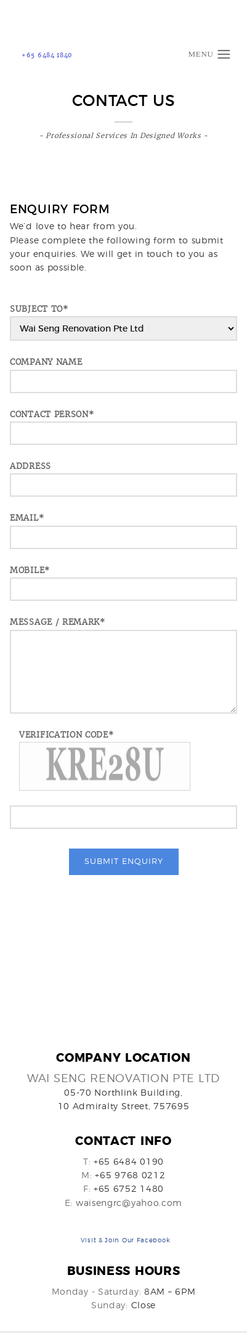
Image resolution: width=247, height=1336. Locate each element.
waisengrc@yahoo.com (129, 1203)
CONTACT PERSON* (52, 414)
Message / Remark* (57, 622)
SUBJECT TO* (39, 309)
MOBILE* (30, 570)
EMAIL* (27, 518)
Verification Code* (66, 735)
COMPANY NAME (46, 362)
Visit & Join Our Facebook (126, 1243)
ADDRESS (30, 466)
